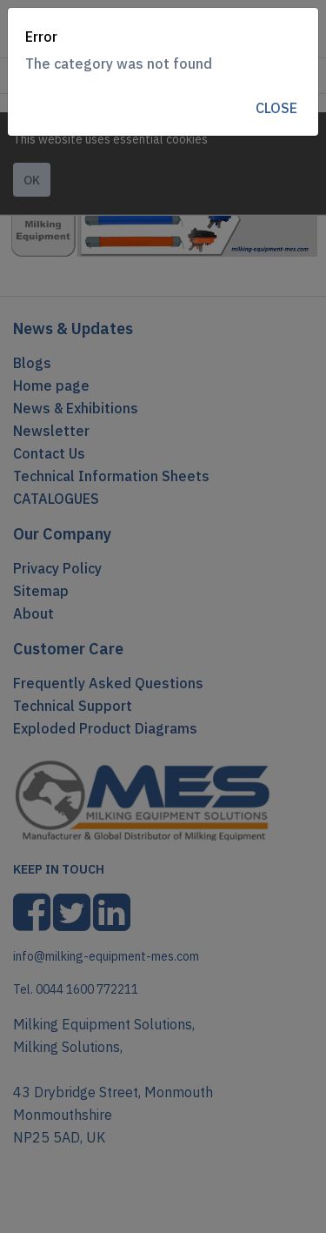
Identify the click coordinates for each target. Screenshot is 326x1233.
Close (276, 108)
